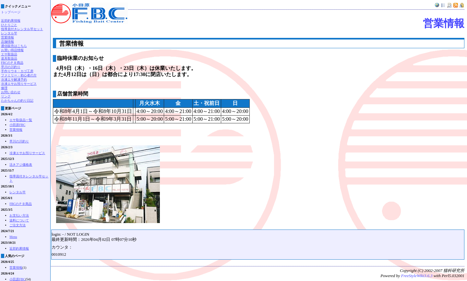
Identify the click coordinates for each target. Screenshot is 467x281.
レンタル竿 (9, 33)
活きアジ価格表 (20, 164)
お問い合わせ (10, 92)
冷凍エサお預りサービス (19, 83)
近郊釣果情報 (10, 20)
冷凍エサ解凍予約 (14, 79)
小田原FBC (17, 125)
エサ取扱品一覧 (20, 120)
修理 (4, 88)
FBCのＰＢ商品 (12, 62)
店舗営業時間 (72, 93)
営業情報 (443, 23)
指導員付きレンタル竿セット (22, 29)
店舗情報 (7, 41)
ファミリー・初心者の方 (19, 75)
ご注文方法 (17, 225)
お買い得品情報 (12, 50)
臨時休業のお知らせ (80, 58)
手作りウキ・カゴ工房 (17, 71)
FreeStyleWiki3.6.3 (417, 276)
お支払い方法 (19, 215)
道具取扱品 (9, 58)
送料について (19, 220)
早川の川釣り (10, 67)
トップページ (10, 12)
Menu (13, 237)
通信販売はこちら (14, 46)
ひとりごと (9, 25)
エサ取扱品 (9, 54)
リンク (6, 96)
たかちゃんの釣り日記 (17, 100)
